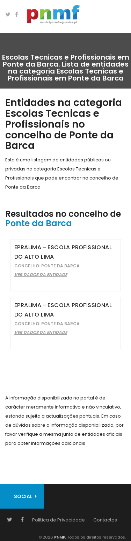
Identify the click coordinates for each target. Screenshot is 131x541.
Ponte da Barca (38, 223)
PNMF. (59, 537)
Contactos (105, 520)
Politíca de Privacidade (58, 520)
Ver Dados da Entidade (40, 274)
